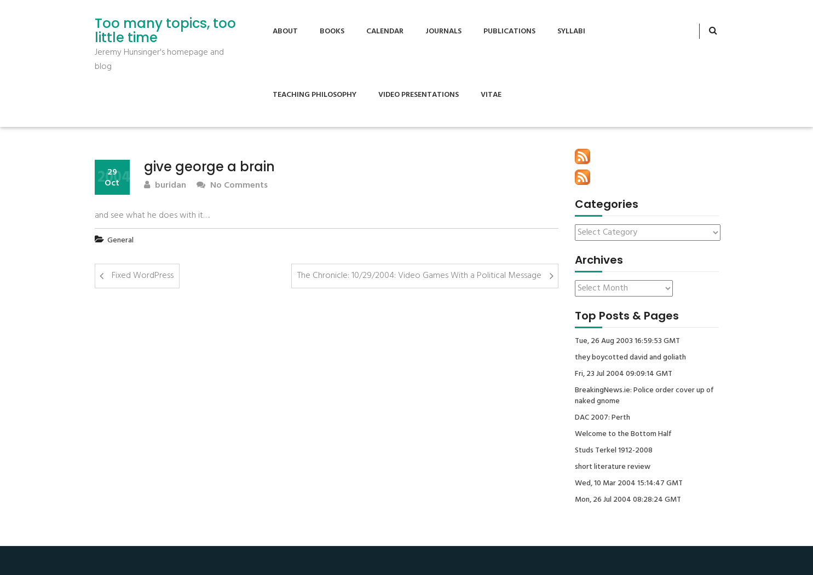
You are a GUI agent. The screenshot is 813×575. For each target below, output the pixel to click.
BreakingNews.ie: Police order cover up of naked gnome (644, 396)
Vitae (491, 95)
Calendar (384, 31)
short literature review (612, 467)
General (120, 240)
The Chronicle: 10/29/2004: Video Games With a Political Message (419, 276)
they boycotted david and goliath (630, 357)
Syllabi (571, 31)
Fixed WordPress (143, 276)
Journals (443, 31)
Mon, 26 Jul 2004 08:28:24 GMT (628, 500)
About (285, 31)
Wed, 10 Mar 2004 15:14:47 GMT (629, 483)
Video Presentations (418, 95)
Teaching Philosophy (314, 95)
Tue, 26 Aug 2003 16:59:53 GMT (627, 341)
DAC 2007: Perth (602, 418)
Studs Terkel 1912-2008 (614, 450)
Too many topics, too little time (165, 30)
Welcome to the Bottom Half (623, 434)
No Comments (232, 185)
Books (332, 31)
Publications (509, 31)
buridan (165, 185)
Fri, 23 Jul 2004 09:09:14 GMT (623, 374)
